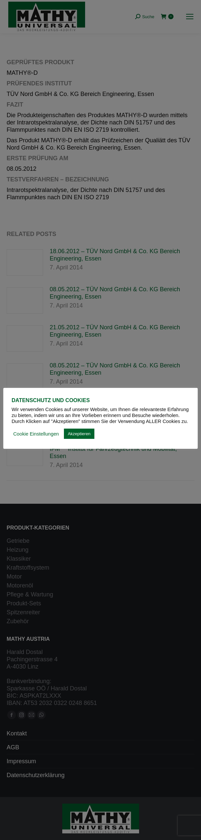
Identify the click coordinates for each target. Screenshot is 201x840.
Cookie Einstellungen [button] (36, 434)
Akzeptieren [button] (79, 433)
